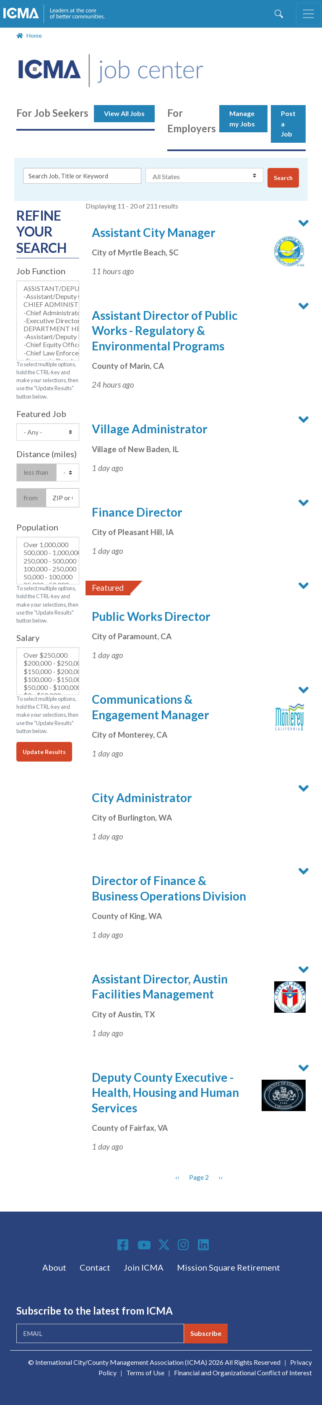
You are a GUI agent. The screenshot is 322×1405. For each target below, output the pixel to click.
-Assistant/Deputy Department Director (47, 336)
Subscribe (205, 1333)
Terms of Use (145, 1373)
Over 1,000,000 (47, 544)
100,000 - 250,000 (47, 569)
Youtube (144, 1245)
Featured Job (41, 414)
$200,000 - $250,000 (47, 663)
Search (283, 177)
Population (37, 527)
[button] (284, 251)
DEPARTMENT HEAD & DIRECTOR (47, 328)
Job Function (40, 271)
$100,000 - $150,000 (47, 679)
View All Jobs (124, 113)
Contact (95, 1267)
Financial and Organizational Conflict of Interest (243, 1373)
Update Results (44, 751)
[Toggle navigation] (308, 14)
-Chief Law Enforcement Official (47, 353)
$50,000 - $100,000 (47, 687)
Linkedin (204, 1244)
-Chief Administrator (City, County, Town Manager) (47, 313)
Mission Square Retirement (228, 1267)
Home (34, 35)
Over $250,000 (47, 655)
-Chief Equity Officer (47, 344)
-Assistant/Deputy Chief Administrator (47, 296)
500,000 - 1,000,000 (47, 552)
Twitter (164, 1244)
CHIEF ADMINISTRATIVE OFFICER (47, 304)
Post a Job (288, 123)
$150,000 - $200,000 (47, 671)
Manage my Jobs (242, 118)
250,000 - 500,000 (47, 561)
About (54, 1267)
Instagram (184, 1244)
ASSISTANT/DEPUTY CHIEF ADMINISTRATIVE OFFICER (47, 288)
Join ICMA (144, 1267)
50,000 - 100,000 (47, 577)
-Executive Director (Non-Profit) (47, 320)
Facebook (124, 1244)
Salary (27, 638)
